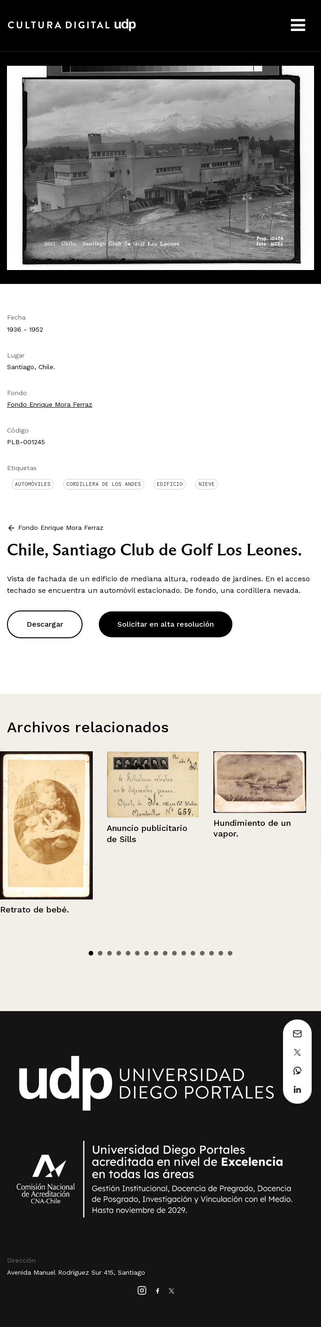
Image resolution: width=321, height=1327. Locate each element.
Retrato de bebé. (34, 909)
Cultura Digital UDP (72, 30)
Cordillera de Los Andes (103, 484)
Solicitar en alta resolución (165, 624)
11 (183, 953)
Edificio (170, 484)
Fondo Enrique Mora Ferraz (49, 404)
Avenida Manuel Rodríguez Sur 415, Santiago (76, 1272)
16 (230, 953)
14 (211, 953)
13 (202, 953)
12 (193, 953)
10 (174, 953)
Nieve (207, 484)
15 (220, 953)
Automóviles (33, 484)
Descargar (44, 624)
